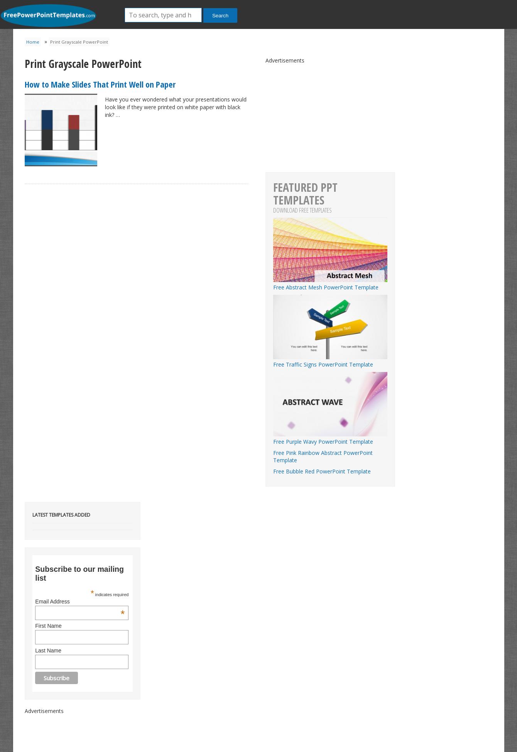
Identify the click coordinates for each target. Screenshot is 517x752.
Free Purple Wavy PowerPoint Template (330, 438)
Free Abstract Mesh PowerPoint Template (330, 283)
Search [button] (220, 16)
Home (32, 42)
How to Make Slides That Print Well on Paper (100, 84)
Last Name (48, 650)
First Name (48, 626)
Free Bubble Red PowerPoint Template (322, 471)
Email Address (80, 601)
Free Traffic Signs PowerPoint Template (330, 360)
